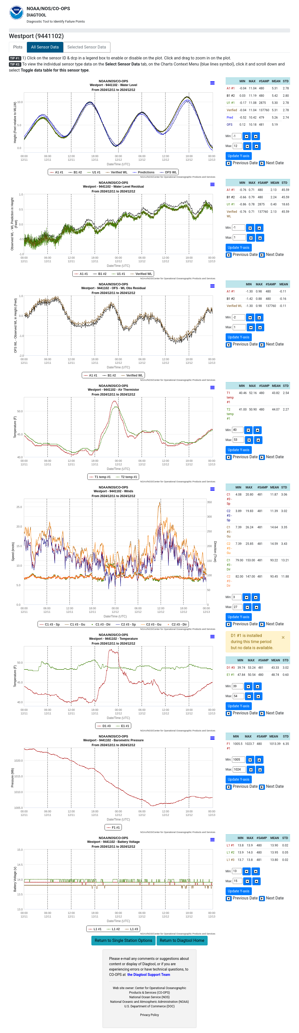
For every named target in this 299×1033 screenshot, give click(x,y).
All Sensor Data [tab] (45, 47)
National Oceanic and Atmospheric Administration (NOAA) (149, 1002)
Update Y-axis (239, 156)
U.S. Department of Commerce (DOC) (149, 1006)
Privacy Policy (149, 1015)
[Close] (283, 637)
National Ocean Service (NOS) (149, 997)
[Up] (256, 136)
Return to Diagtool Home (182, 940)
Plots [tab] (18, 47)
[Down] (246, 136)
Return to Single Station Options (123, 940)
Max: (243, 146)
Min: (243, 136)
